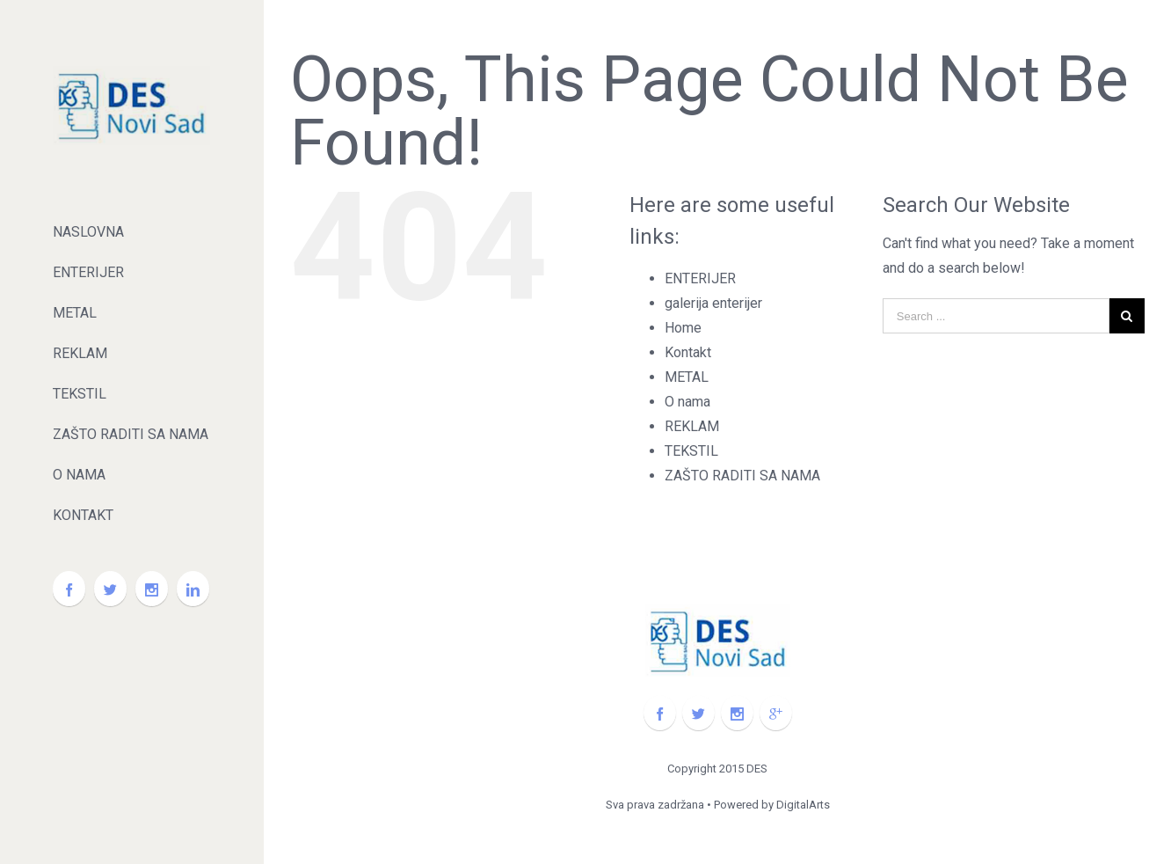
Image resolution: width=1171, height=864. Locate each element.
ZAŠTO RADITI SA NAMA (742, 475)
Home (683, 327)
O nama (687, 401)
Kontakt (688, 352)
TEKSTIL (691, 451)
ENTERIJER (700, 278)
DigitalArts (803, 804)
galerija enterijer (713, 303)
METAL (687, 377)
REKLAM (692, 426)
